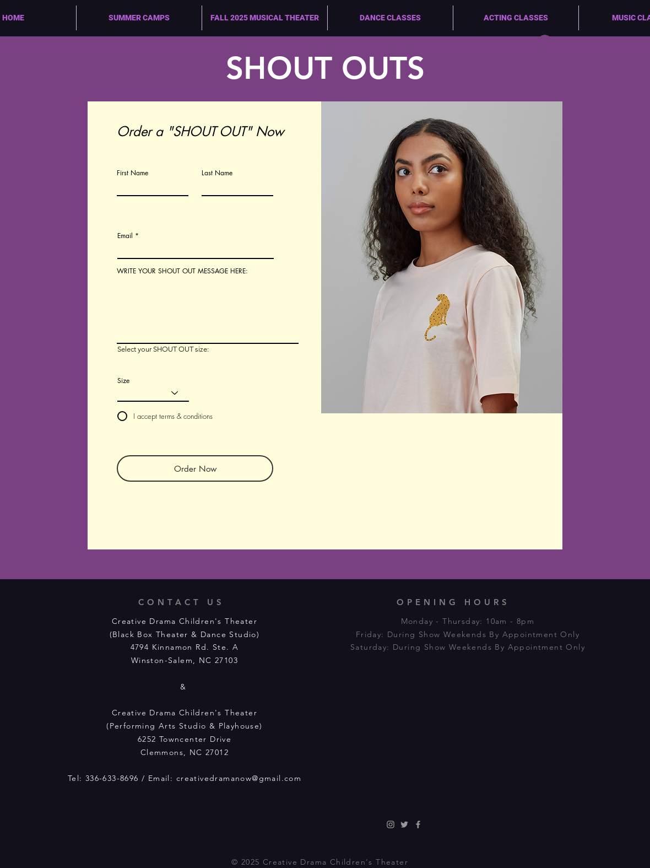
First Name (132, 173)
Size (123, 381)
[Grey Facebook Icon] (418, 824)
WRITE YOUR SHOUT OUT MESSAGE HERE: (182, 271)
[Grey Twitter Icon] (404, 824)
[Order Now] (195, 468)
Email (125, 236)
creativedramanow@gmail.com (238, 778)
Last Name (217, 173)
